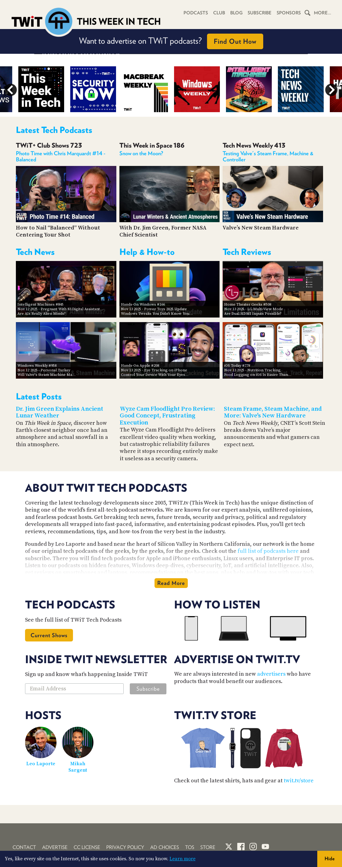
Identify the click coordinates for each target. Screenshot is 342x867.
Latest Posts (39, 396)
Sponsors (288, 13)
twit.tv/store (299, 780)
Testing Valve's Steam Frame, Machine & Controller (268, 156)
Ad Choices (164, 847)
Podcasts (193, 13)
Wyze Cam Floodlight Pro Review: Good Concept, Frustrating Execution (167, 416)
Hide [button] (330, 858)
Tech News (35, 252)
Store (207, 847)
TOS (189, 847)
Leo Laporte (40, 764)
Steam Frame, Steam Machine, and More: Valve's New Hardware (273, 412)
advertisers (271, 674)
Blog (234, 13)
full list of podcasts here (268, 551)
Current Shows (49, 635)
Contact (24, 847)
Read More (171, 583)
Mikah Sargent (77, 767)
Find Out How (235, 41)
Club (217, 13)
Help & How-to (147, 252)
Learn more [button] (182, 859)
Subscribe (258, 13)
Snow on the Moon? (141, 153)
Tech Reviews (247, 252)
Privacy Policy (125, 847)
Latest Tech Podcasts (54, 130)
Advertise (54, 847)
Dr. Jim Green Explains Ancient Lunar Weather (59, 412)
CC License (87, 847)
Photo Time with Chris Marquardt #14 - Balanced (60, 156)
